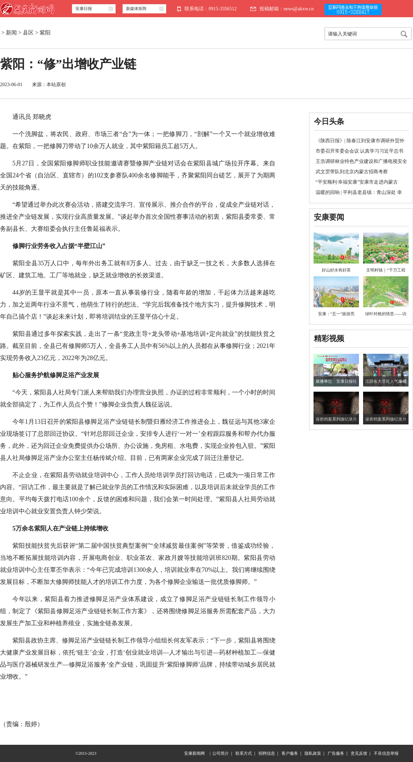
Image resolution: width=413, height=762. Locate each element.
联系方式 (243, 753)
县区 (28, 32)
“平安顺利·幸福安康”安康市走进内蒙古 (357, 182)
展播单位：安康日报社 (336, 381)
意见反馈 (359, 753)
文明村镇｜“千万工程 (385, 270)
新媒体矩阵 (136, 8)
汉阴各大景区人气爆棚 (385, 381)
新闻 (11, 32)
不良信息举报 (386, 753)
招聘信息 (266, 753)
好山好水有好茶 (336, 270)
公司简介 (220, 753)
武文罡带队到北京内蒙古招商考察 (352, 171)
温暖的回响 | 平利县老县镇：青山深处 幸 (359, 192)
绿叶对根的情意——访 (385, 313)
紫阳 (45, 32)
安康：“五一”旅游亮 (336, 313)
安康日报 (83, 8)
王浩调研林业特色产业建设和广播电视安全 (361, 161)
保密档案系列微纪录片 (336, 419)
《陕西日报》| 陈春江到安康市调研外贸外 (360, 140)
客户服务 (290, 753)
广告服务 (336, 753)
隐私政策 (313, 753)
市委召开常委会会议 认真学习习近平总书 (360, 151)
